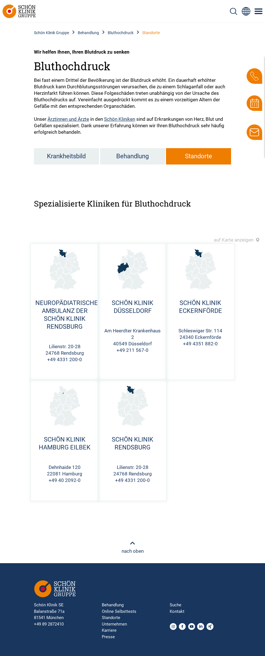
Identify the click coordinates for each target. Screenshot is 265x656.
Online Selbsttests (119, 611)
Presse (108, 636)
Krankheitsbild (66, 156)
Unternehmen (114, 624)
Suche (175, 604)
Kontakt (177, 611)
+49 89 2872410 (49, 624)
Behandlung (88, 32)
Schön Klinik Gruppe (51, 32)
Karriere (109, 630)
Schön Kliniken (119, 119)
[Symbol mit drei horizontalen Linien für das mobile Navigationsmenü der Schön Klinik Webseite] (259, 11)
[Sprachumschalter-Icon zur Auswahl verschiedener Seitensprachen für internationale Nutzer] (246, 11)
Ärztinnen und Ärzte (68, 119)
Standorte (198, 156)
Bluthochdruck (120, 32)
